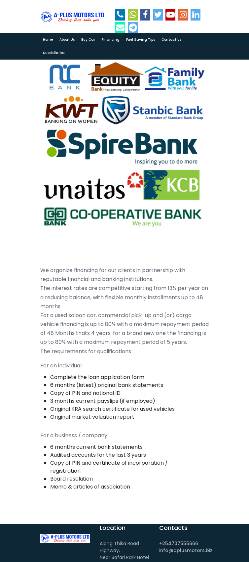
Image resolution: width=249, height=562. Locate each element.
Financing (111, 39)
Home (48, 39)
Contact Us (171, 39)
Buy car (88, 39)
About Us (67, 39)
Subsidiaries (53, 52)
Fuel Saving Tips (140, 39)
